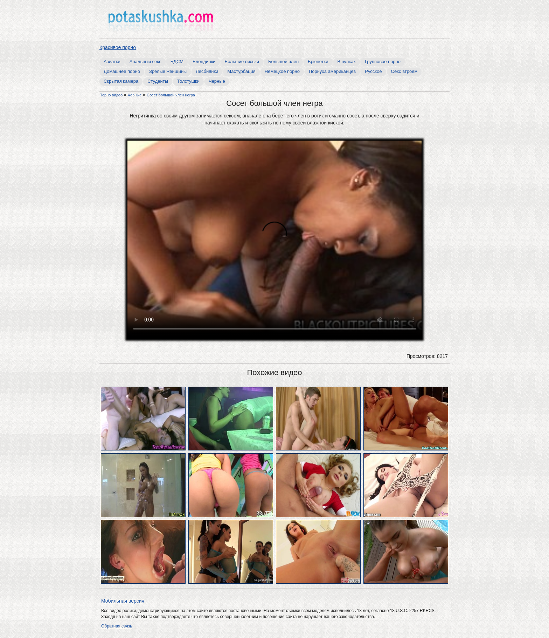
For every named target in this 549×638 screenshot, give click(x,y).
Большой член (283, 61)
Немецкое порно (282, 71)
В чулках (347, 61)
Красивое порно (117, 47)
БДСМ (177, 61)
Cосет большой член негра (171, 95)
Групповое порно (383, 61)
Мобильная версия (122, 601)
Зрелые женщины (168, 71)
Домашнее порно (122, 71)
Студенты (157, 81)
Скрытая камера (121, 81)
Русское (373, 71)
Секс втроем (404, 71)
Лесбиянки (207, 71)
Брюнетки (318, 61)
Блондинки (204, 61)
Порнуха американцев (332, 71)
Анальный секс (145, 61)
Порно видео (111, 95)
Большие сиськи (242, 61)
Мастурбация (241, 71)
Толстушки (188, 81)
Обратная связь (116, 626)
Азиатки (112, 61)
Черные (217, 81)
